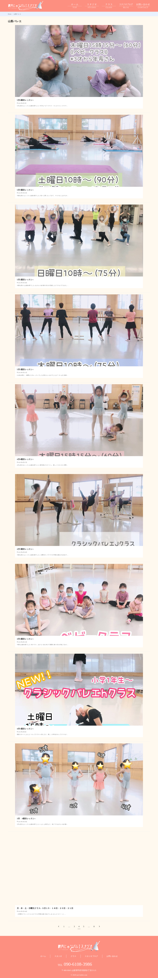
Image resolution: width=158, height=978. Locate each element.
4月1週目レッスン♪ (25, 729)
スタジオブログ (91, 956)
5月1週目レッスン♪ (25, 369)
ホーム (43, 956)
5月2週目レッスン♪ (25, 280)
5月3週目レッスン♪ (25, 190)
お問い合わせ (112, 956)
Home (10, 14)
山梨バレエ (17, 14)
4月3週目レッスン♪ (25, 549)
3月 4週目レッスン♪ (26, 819)
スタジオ (58, 956)
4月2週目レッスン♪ (25, 639)
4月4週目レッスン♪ (25, 459)
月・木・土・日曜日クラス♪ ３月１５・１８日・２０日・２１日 (45, 908)
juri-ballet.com (82, 975)
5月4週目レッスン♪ (25, 100)
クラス (73, 956)
